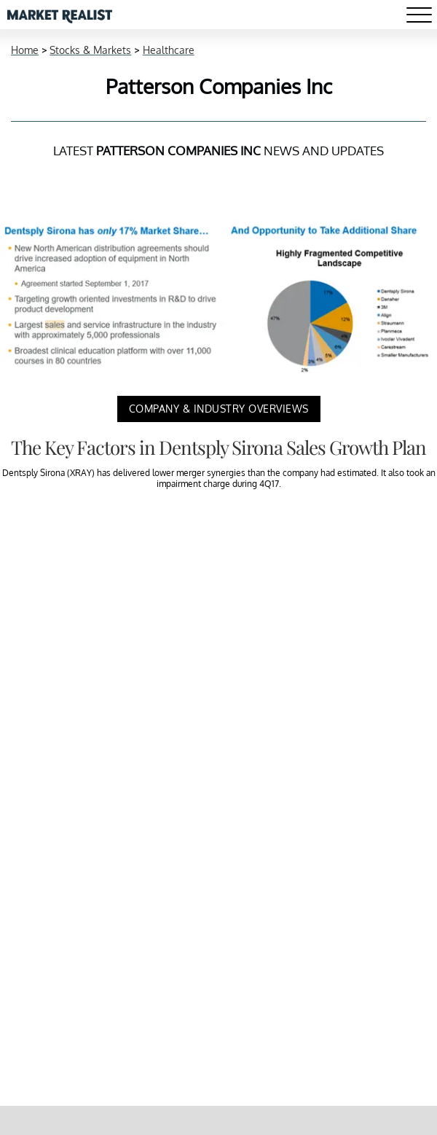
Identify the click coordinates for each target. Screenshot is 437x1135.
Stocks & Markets (90, 50)
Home (25, 50)
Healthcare (168, 50)
